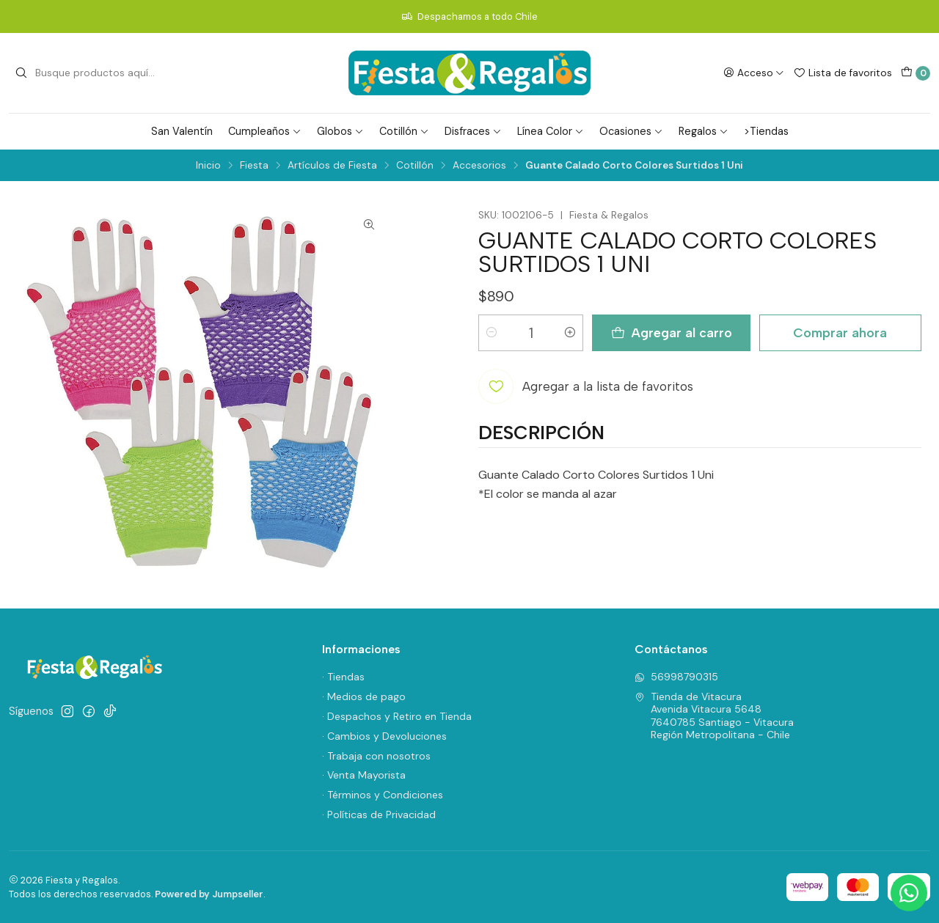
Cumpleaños (265, 131)
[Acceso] (754, 72)
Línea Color (550, 131)
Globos (340, 131)
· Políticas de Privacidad (379, 814)
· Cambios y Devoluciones (384, 736)
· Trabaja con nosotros (376, 755)
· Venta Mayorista (364, 775)
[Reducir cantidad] (491, 332)
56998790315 (676, 676)
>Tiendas (766, 131)
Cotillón (404, 131)
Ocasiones (631, 131)
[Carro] (915, 73)
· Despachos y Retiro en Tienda (397, 716)
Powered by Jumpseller (209, 894)
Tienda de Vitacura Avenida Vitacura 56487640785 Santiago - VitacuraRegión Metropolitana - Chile (714, 716)
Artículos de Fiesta (332, 166)
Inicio (208, 166)
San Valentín (182, 131)
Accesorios (479, 166)
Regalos (703, 131)
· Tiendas (343, 676)
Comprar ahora (840, 332)
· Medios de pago (364, 696)
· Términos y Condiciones (382, 794)
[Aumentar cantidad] (570, 332)
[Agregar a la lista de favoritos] (585, 386)
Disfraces (473, 131)
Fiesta (254, 166)
